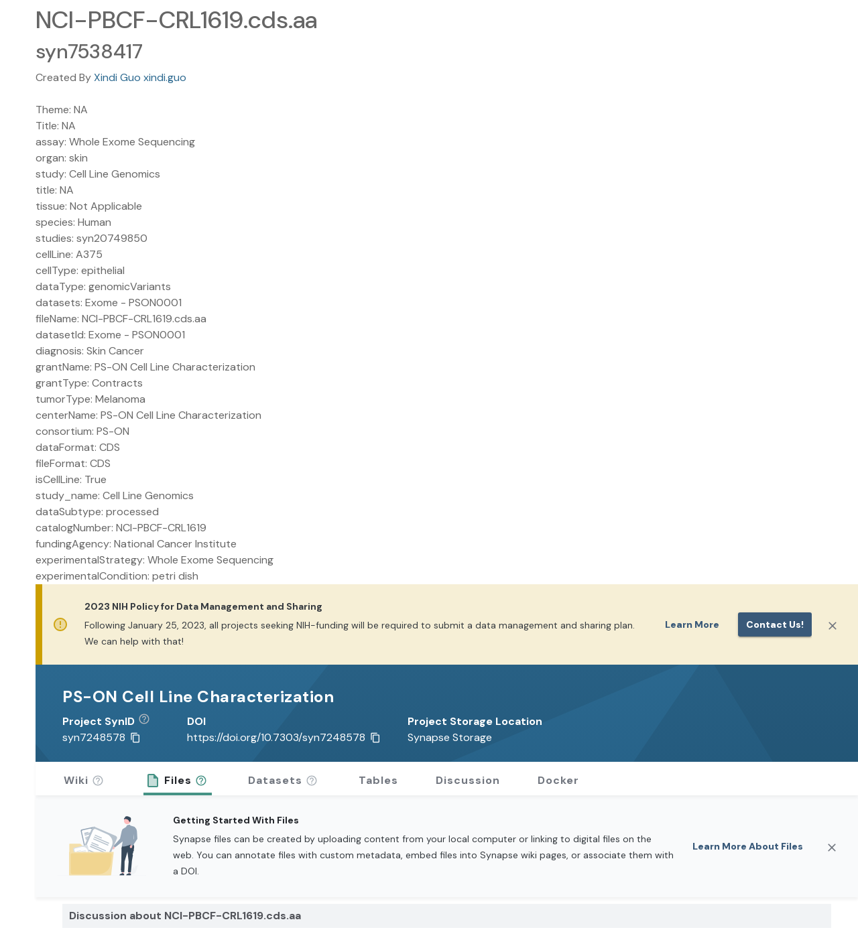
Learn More (692, 624)
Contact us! (775, 624)
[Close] (832, 626)
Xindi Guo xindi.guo (140, 77)
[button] (149, 722)
